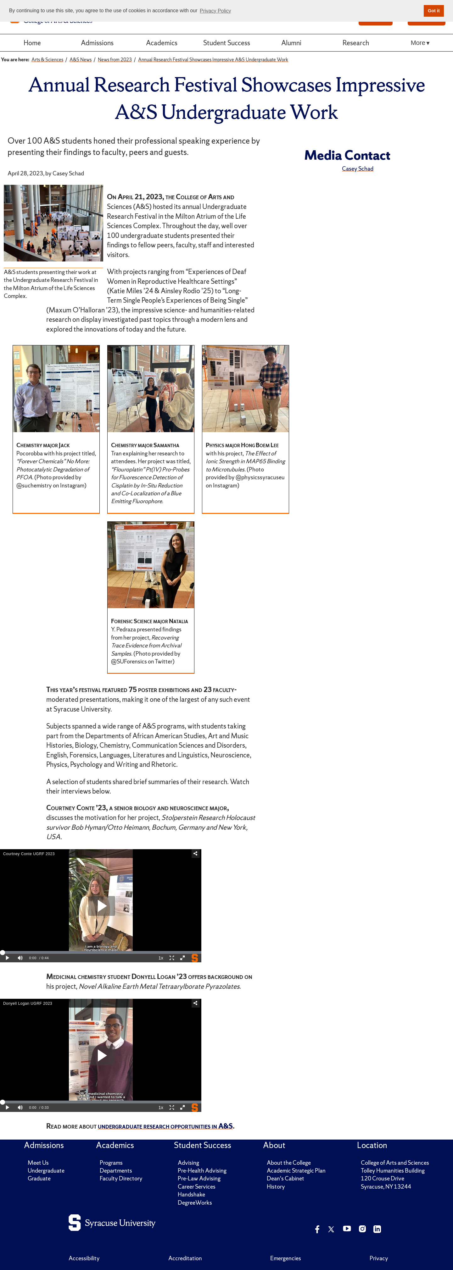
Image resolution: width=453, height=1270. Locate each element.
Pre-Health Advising (202, 1170)
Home (32, 42)
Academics (161, 42)
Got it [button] (434, 10)
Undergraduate (46, 1170)
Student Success (226, 42)
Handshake (191, 1194)
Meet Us (38, 1163)
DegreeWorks (195, 1203)
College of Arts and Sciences (395, 1163)
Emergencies (285, 1258)
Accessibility (84, 1258)
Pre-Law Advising (199, 1178)
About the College (289, 1163)
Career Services (196, 1186)
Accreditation (185, 1258)
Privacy (379, 1258)
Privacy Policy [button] (215, 11)
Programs (111, 1163)
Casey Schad (357, 169)
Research (356, 42)
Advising (188, 1163)
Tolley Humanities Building (393, 1170)
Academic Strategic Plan (296, 1170)
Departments (116, 1170)
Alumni (291, 42)
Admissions (97, 42)
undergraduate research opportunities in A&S (165, 1126)
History (276, 1186)
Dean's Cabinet (285, 1178)
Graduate (39, 1178)
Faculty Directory (121, 1178)
